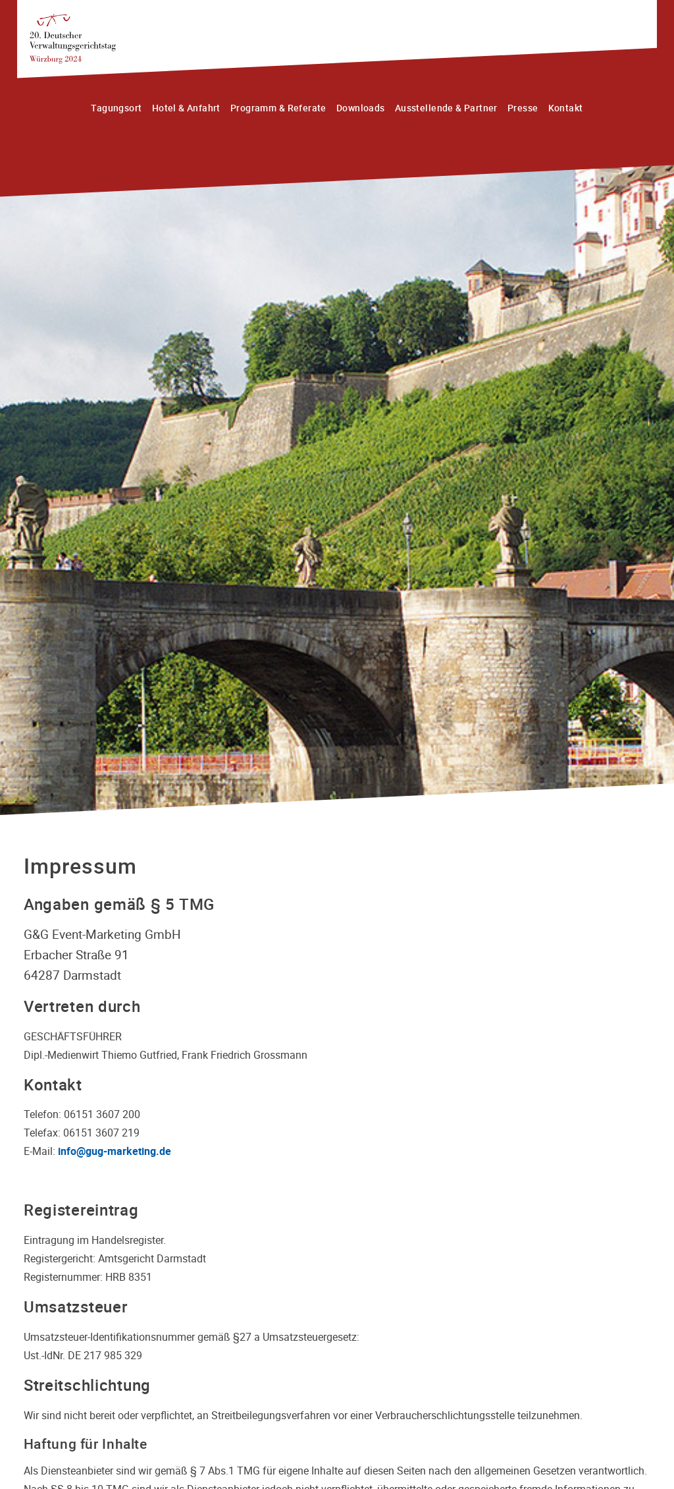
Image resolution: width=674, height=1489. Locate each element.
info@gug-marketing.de (114, 1151)
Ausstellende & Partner (446, 108)
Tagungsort (116, 108)
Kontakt (565, 108)
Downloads (360, 108)
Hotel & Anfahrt (186, 108)
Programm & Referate (278, 108)
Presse (522, 108)
